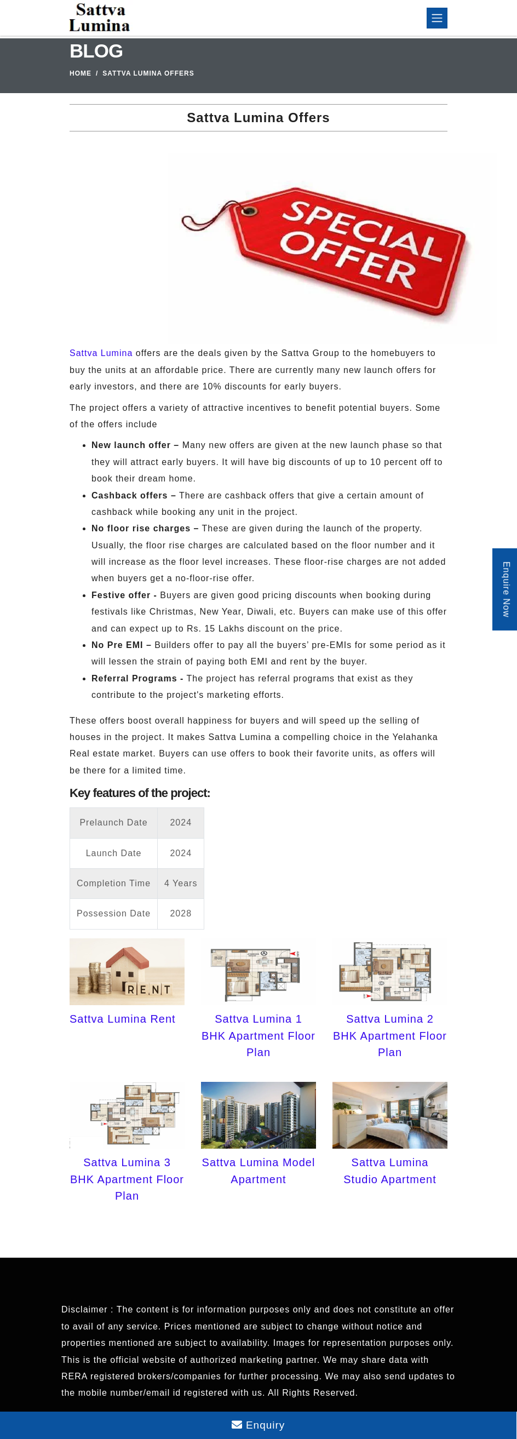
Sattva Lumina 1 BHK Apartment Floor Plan (258, 1035)
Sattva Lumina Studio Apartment (389, 1170)
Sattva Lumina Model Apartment (258, 1170)
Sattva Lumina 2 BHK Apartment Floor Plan (390, 1035)
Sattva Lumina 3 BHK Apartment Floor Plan (127, 1179)
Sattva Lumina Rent (123, 1019)
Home (80, 73)
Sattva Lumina (101, 353)
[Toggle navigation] (437, 18)
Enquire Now (506, 589)
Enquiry (258, 1425)
